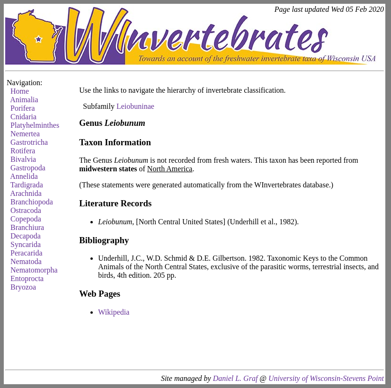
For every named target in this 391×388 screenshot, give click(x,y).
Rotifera (22, 151)
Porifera (22, 108)
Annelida (24, 176)
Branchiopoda (31, 202)
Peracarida (26, 253)
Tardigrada (26, 185)
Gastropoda (27, 168)
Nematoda (26, 261)
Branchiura (27, 227)
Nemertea (25, 134)
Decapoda (25, 236)
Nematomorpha (34, 270)
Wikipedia (113, 312)
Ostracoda (25, 210)
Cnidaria (23, 117)
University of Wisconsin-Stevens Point (326, 378)
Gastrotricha (29, 142)
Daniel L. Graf (235, 378)
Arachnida (26, 193)
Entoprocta (27, 278)
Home (19, 91)
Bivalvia (23, 159)
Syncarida (25, 244)
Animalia (24, 100)
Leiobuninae (135, 106)
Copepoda (25, 219)
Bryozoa (23, 287)
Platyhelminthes (34, 125)
